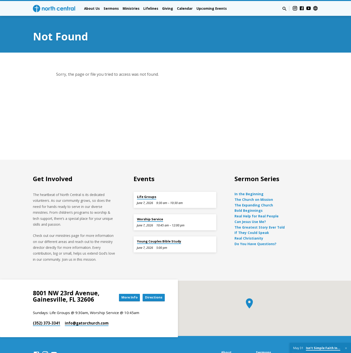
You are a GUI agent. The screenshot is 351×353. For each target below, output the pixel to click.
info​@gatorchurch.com (86, 323)
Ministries (131, 8)
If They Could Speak (251, 232)
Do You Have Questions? (255, 244)
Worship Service (150, 219)
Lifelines (150, 8)
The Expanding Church (253, 205)
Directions (153, 297)
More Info (125, 297)
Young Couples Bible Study (159, 241)
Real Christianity (248, 238)
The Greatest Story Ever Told (259, 227)
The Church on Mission (253, 199)
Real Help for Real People (256, 216)
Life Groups (146, 197)
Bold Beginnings (248, 210)
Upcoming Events (211, 8)
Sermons (111, 8)
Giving (167, 8)
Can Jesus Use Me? (250, 221)
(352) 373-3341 (46, 323)
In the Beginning (248, 194)
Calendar (185, 8)
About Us (92, 8)
